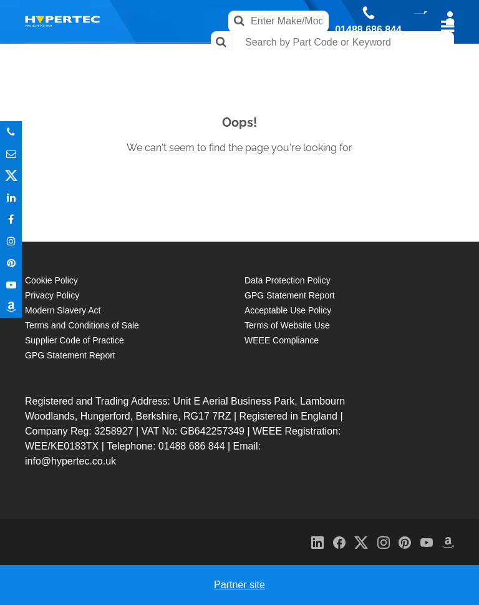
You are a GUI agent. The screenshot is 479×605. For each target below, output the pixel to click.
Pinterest (11, 263)
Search (222, 42)
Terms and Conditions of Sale (82, 325)
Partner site (239, 584)
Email (11, 154)
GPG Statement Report (70, 355)
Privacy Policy (52, 295)
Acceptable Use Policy (287, 310)
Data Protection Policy (287, 280)
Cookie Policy (51, 280)
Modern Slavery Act (62, 310)
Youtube (11, 285)
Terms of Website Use (287, 325)
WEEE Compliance (281, 340)
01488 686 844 (368, 30)
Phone (11, 132)
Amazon (11, 307)
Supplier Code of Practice (74, 340)
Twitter (11, 176)
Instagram (11, 241)
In (11, 198)
